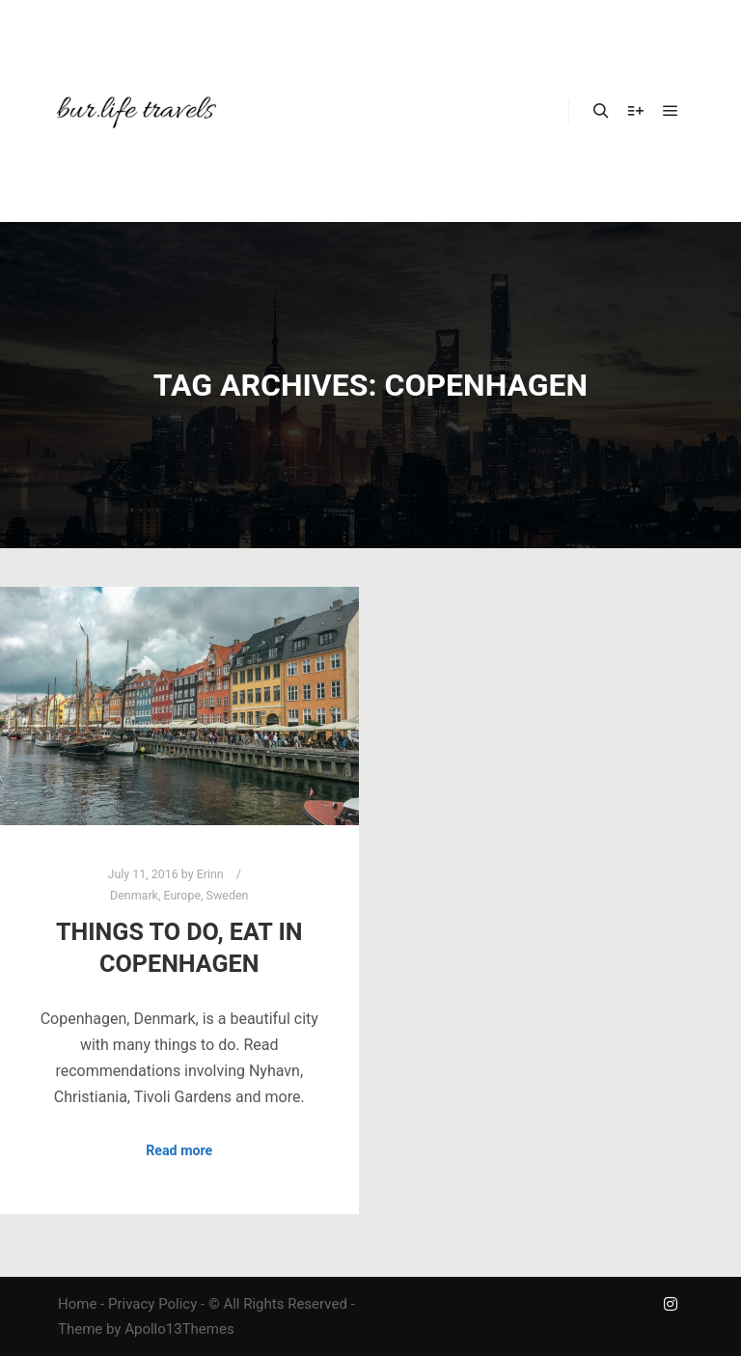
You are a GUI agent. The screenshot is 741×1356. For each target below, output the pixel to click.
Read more (179, 1150)
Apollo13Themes (179, 1329)
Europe (182, 895)
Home (77, 1304)
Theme (80, 1329)
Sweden (227, 895)
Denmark (134, 895)
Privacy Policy (152, 1304)
